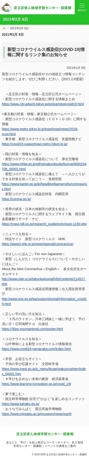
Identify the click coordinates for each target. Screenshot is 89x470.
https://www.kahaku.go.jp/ (21, 404)
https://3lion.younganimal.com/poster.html (32, 329)
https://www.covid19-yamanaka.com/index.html (36, 349)
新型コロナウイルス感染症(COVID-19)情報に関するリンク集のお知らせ (46, 52)
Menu (82, 7)
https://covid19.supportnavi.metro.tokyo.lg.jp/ (35, 144)
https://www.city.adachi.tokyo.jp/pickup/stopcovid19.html (43, 104)
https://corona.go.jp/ (16, 199)
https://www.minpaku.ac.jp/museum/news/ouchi (36, 414)
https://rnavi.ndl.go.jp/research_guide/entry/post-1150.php (44, 224)
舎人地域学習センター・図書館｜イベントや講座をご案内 (48, 444)
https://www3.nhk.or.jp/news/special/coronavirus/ (37, 244)
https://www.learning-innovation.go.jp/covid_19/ (36, 384)
